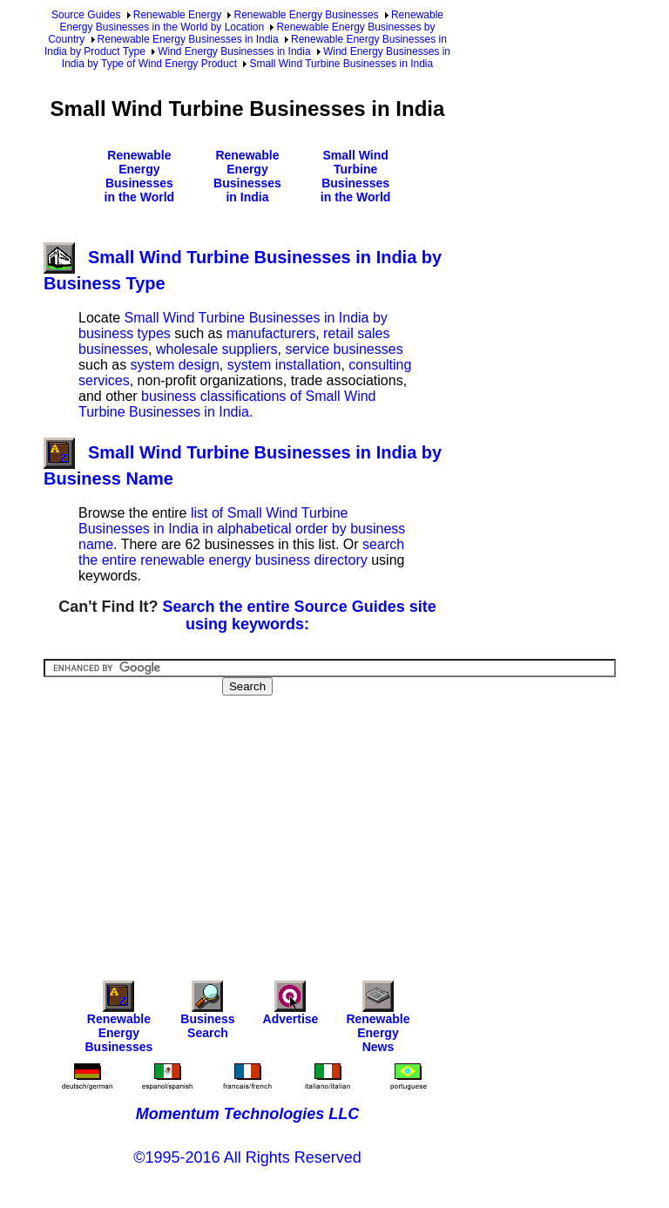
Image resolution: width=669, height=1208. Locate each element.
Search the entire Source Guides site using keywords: (299, 615)
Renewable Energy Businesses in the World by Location (251, 21)
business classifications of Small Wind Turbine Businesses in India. (227, 404)
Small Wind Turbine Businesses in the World (356, 176)
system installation (284, 364)
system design (175, 364)
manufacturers (270, 333)
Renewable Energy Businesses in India (188, 39)
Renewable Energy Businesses (305, 15)
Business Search (207, 1014)
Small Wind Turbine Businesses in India (341, 64)
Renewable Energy (177, 15)
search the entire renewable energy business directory (241, 552)
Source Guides (85, 15)
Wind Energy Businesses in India (234, 51)
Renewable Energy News (377, 1021)
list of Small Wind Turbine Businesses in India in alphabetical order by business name (241, 529)
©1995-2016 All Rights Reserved (247, 1157)
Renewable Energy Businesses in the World (140, 176)
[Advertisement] (356, 826)
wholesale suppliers (217, 349)
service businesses (343, 349)
